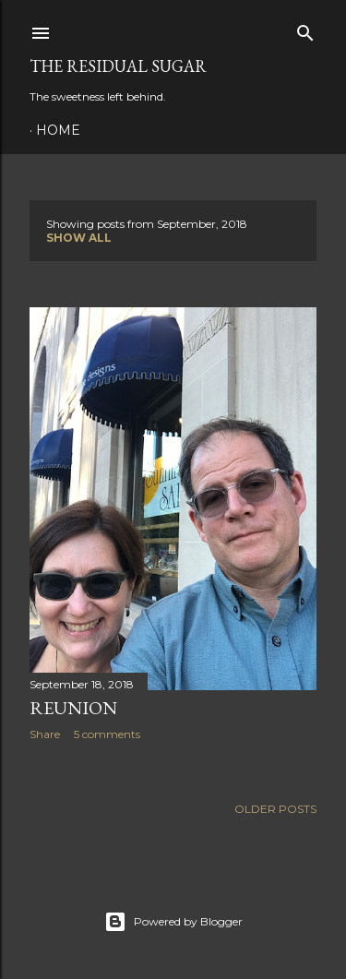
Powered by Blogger (173, 922)
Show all (79, 238)
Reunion (73, 708)
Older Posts (275, 809)
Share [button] (45, 734)
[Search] (305, 29)
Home (58, 130)
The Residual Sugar (118, 66)
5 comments (107, 734)
